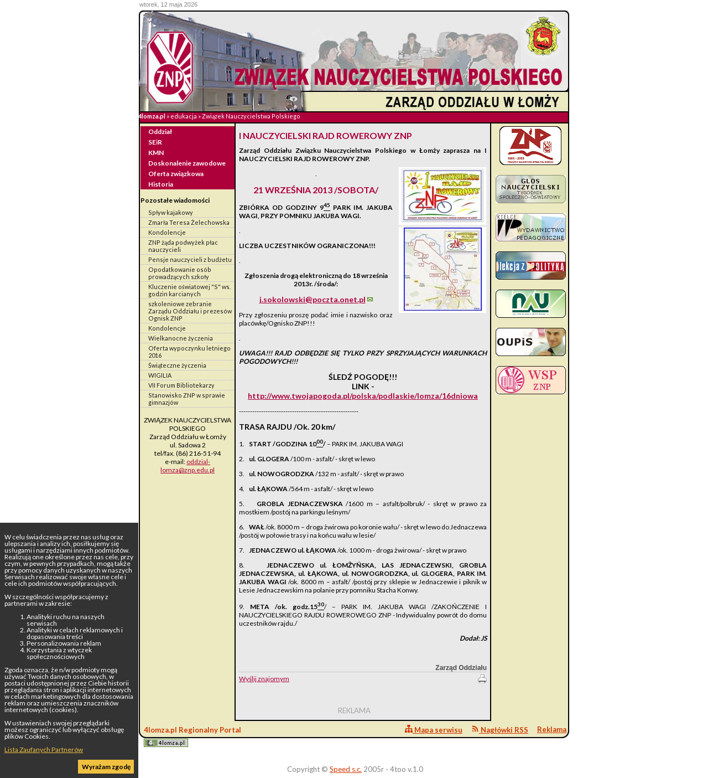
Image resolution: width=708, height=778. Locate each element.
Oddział (160, 131)
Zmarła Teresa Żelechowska (189, 222)
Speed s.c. (346, 769)
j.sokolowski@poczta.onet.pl (312, 299)
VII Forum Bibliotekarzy (181, 385)
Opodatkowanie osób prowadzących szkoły (179, 273)
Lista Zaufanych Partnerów (43, 749)
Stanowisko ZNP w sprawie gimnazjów (186, 398)
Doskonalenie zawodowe (187, 163)
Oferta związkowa (176, 173)
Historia (160, 184)
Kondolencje (167, 232)
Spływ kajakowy (170, 212)
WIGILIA (159, 375)
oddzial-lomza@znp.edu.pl (187, 465)
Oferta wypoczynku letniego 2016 (189, 351)
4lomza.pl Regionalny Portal (192, 736)
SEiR (155, 142)
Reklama (551, 729)
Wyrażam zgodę (106, 766)
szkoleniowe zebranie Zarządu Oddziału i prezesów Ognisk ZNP (190, 311)
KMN (156, 152)
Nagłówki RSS (499, 729)
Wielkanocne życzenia (180, 338)
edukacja (183, 116)
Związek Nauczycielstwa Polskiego (251, 116)
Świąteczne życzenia (177, 365)
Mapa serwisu (433, 729)
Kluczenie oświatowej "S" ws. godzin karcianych (189, 290)
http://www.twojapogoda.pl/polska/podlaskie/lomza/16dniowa (363, 395)
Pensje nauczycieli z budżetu (190, 259)
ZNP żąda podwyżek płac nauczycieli (183, 246)
